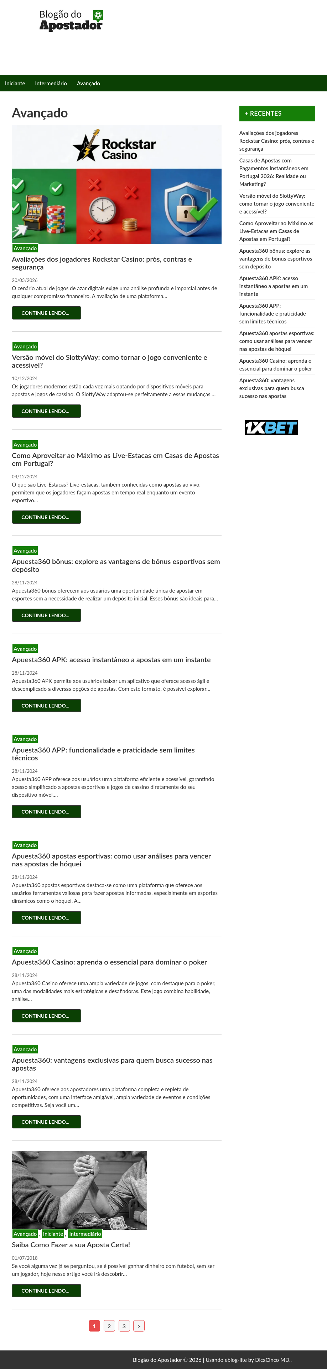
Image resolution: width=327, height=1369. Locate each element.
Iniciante (15, 83)
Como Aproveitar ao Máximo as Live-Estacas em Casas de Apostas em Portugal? (115, 459)
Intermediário (51, 83)
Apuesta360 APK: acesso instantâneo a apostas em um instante (111, 659)
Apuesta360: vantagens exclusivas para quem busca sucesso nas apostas (112, 1064)
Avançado (88, 83)
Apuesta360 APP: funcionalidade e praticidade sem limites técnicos (103, 753)
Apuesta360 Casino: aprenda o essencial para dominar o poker (109, 961)
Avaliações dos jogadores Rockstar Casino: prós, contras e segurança (102, 263)
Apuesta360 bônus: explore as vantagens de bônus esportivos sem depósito (116, 565)
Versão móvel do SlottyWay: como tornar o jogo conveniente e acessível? (109, 361)
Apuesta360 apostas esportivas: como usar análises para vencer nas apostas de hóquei (111, 859)
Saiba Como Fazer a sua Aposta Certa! (71, 1244)
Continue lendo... (46, 313)
